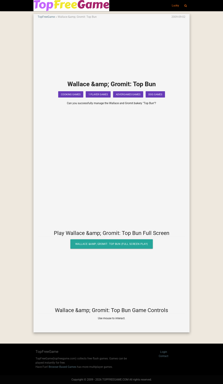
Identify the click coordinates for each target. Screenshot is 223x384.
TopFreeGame (46, 16)
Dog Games (155, 94)
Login (163, 352)
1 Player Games (98, 94)
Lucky (175, 5)
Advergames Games (128, 94)
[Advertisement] (111, 52)
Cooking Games (70, 94)
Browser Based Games (62, 367)
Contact (163, 356)
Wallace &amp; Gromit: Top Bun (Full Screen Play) (111, 244)
